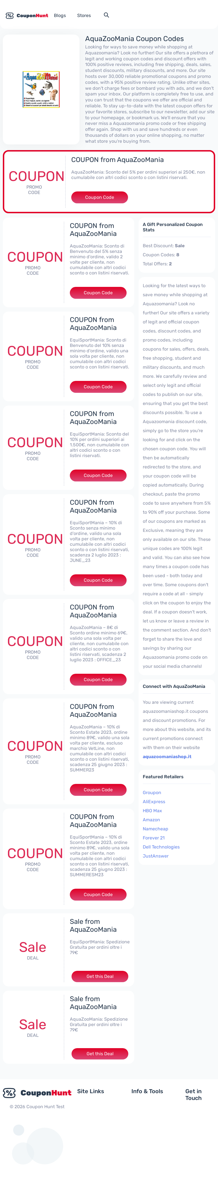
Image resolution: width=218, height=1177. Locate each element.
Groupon (152, 792)
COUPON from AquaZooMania (117, 160)
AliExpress (154, 801)
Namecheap (155, 828)
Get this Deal (100, 976)
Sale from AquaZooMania (93, 925)
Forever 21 (154, 838)
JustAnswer (156, 856)
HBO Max (152, 810)
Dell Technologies (161, 847)
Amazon (151, 819)
